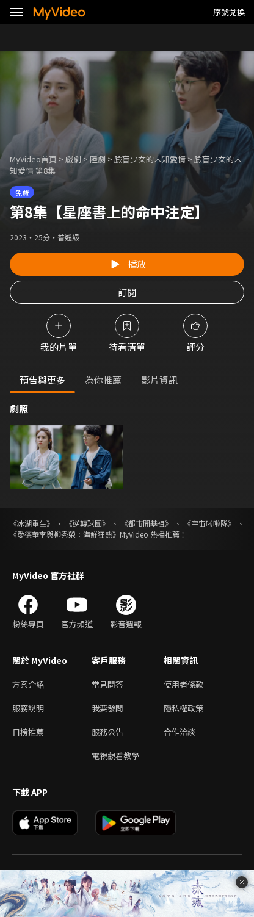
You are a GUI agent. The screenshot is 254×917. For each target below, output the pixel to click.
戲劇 (73, 159)
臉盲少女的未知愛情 (150, 159)
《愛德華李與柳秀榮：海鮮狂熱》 (65, 534)
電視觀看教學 (115, 755)
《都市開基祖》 (146, 523)
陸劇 (98, 159)
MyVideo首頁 (33, 159)
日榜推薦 (28, 732)
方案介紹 (28, 684)
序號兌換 (229, 12)
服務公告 (107, 732)
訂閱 (127, 292)
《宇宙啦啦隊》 (209, 523)
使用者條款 (183, 684)
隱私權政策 (183, 708)
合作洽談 (179, 732)
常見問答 (107, 684)
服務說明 (28, 708)
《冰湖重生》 (32, 523)
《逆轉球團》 (87, 523)
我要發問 (107, 708)
